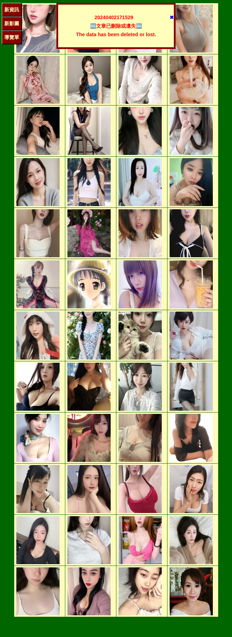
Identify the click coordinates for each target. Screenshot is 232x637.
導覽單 (11, 37)
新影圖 (11, 23)
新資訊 (11, 9)
